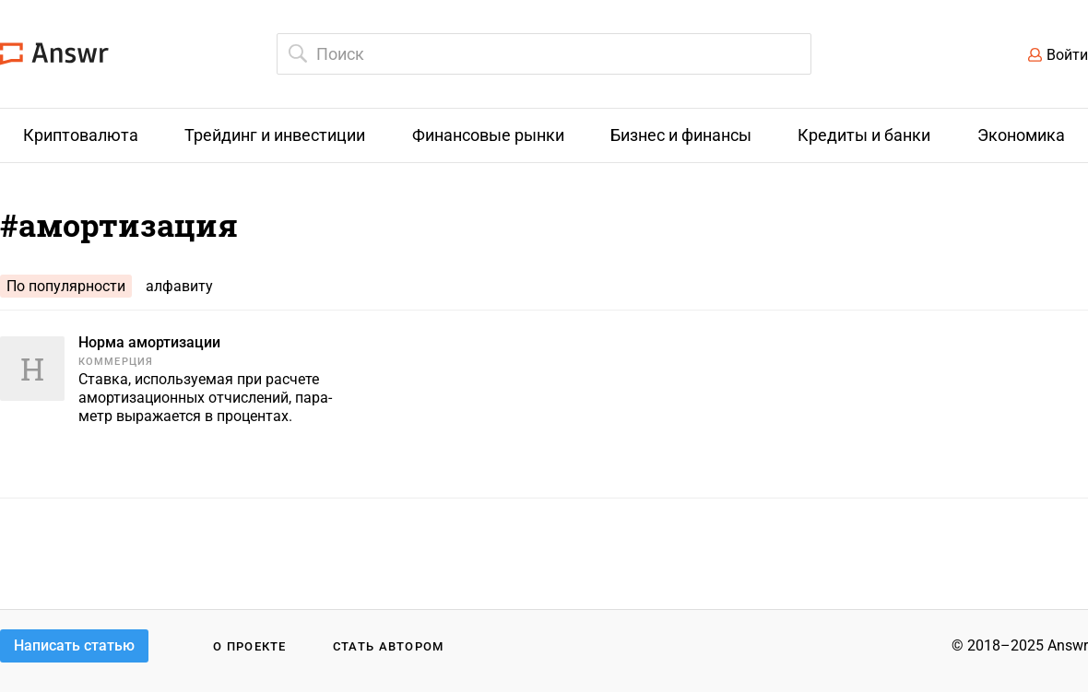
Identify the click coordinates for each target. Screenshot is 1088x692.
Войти (1067, 55)
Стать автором (388, 646)
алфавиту (179, 286)
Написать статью (74, 645)
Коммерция (115, 362)
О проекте (250, 646)
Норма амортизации (149, 342)
